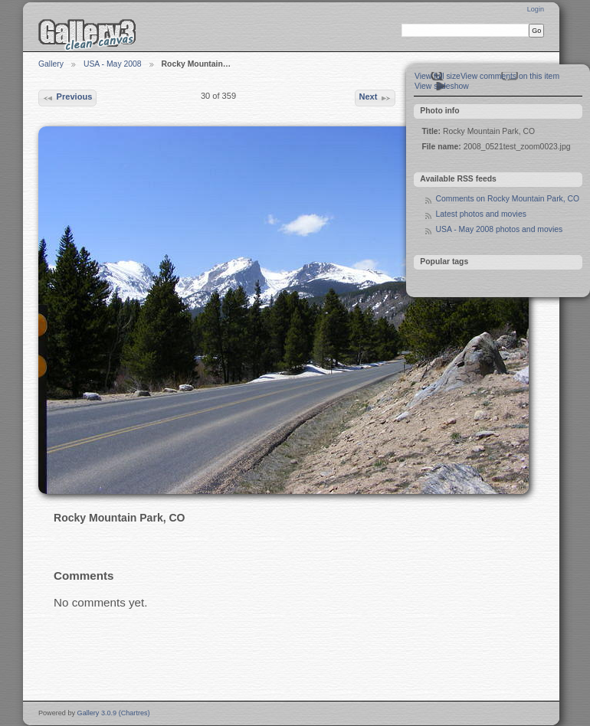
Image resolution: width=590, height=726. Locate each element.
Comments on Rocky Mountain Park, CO (507, 199)
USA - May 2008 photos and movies (498, 229)
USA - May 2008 (113, 64)
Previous (67, 98)
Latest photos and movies (480, 214)
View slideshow (442, 86)
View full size (438, 76)
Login (535, 9)
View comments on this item (510, 76)
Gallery (51, 64)
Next (375, 98)
